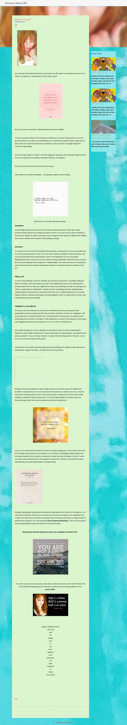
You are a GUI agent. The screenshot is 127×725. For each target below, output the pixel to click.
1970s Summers (97, 104)
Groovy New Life (16, 3)
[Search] (29, 3)
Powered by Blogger (63, 722)
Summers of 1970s (98, 72)
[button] (16, 25)
